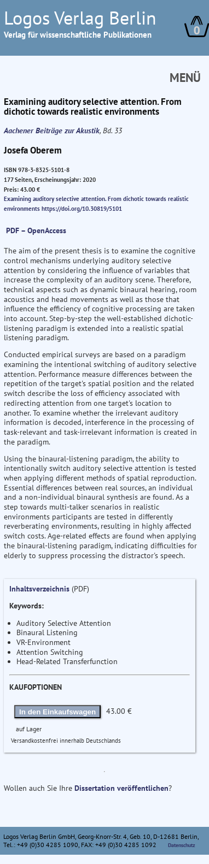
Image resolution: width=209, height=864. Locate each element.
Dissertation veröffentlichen (121, 788)
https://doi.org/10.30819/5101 (82, 208)
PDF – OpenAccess (36, 230)
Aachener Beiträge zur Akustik (52, 130)
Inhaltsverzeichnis (39, 589)
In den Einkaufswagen (57, 712)
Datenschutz (181, 845)
